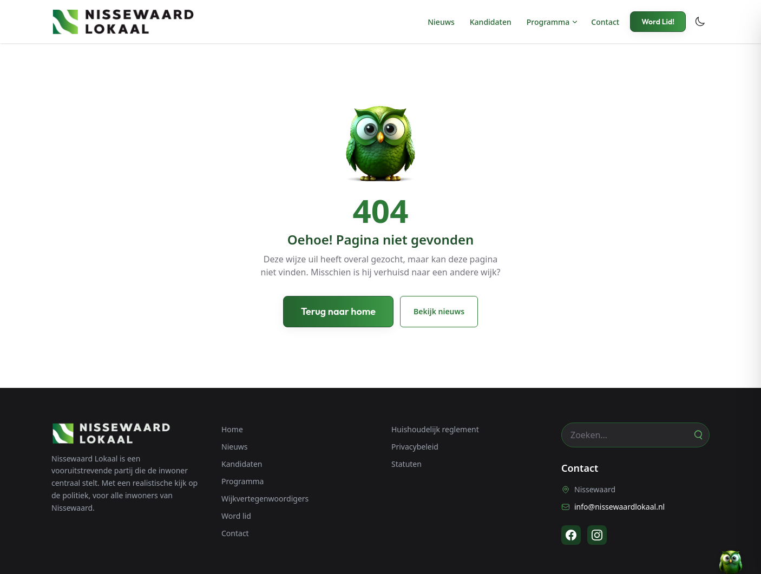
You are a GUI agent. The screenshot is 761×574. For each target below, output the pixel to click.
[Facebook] (571, 535)
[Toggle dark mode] (700, 21)
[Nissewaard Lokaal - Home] (122, 22)
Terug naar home (338, 311)
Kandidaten (490, 22)
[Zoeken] (697, 435)
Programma (548, 22)
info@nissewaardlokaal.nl (613, 507)
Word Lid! (657, 22)
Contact (605, 22)
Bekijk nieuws (439, 311)
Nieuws (441, 22)
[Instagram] (597, 535)
